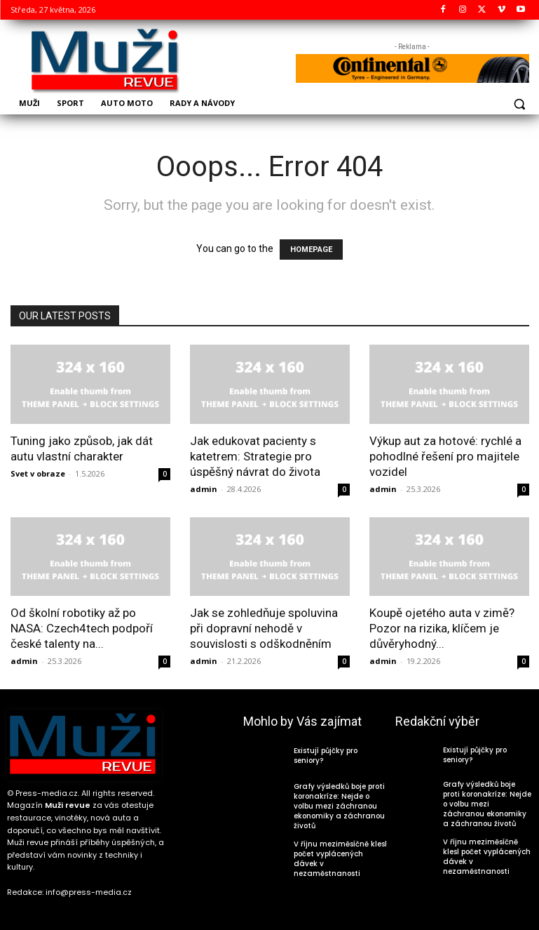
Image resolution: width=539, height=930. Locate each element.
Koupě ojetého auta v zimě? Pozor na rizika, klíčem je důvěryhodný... (441, 628)
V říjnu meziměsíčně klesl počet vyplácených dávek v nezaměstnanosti (340, 859)
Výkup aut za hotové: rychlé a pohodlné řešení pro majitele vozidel (445, 456)
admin (203, 489)
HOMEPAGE (311, 249)
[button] (519, 104)
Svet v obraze (38, 473)
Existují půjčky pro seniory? (325, 755)
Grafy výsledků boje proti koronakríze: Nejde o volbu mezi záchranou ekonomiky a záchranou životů (339, 806)
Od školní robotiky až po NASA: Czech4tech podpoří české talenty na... (82, 628)
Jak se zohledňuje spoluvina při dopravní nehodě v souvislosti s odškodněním (264, 628)
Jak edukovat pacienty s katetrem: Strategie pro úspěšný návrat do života (255, 456)
